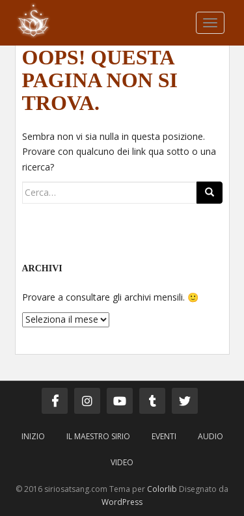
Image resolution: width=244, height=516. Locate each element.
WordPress (122, 502)
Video (122, 462)
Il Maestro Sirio (98, 436)
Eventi (164, 436)
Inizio (33, 436)
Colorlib (162, 489)
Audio (210, 436)
